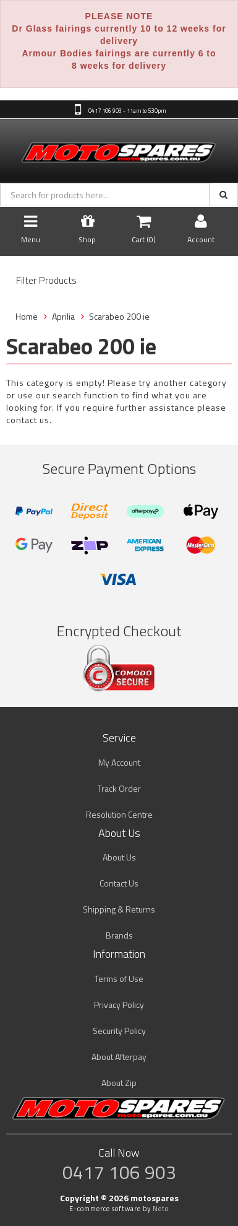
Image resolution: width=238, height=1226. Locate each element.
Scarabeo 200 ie (119, 316)
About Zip (119, 1082)
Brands (119, 935)
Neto (161, 1209)
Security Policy (119, 1030)
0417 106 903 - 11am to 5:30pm (126, 110)
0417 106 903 (119, 1172)
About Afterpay (119, 1056)
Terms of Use (119, 978)
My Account (119, 762)
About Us (119, 857)
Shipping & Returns (119, 909)
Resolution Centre (119, 814)
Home (26, 316)
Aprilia (63, 316)
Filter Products (46, 280)
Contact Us (119, 883)
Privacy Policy (119, 1004)
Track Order (119, 788)
